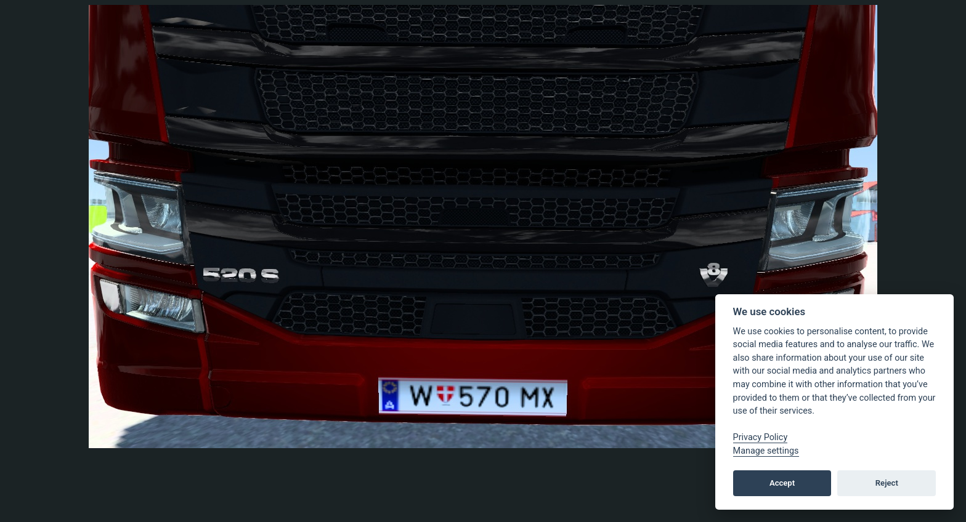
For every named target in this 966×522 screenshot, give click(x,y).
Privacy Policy (760, 437)
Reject (886, 483)
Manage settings (766, 451)
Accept (782, 483)
